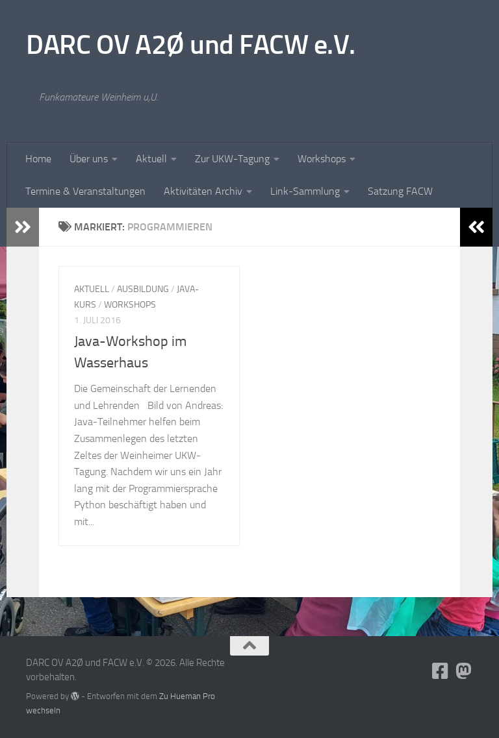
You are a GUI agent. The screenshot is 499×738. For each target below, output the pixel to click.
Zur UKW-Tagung (232, 159)
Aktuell (151, 159)
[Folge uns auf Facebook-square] (440, 671)
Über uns (89, 159)
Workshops (322, 159)
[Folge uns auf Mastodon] (464, 671)
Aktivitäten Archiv (203, 191)
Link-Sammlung (305, 191)
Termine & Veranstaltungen (85, 191)
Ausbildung (143, 289)
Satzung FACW (400, 191)
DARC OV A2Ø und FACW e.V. (190, 45)
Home (38, 159)
